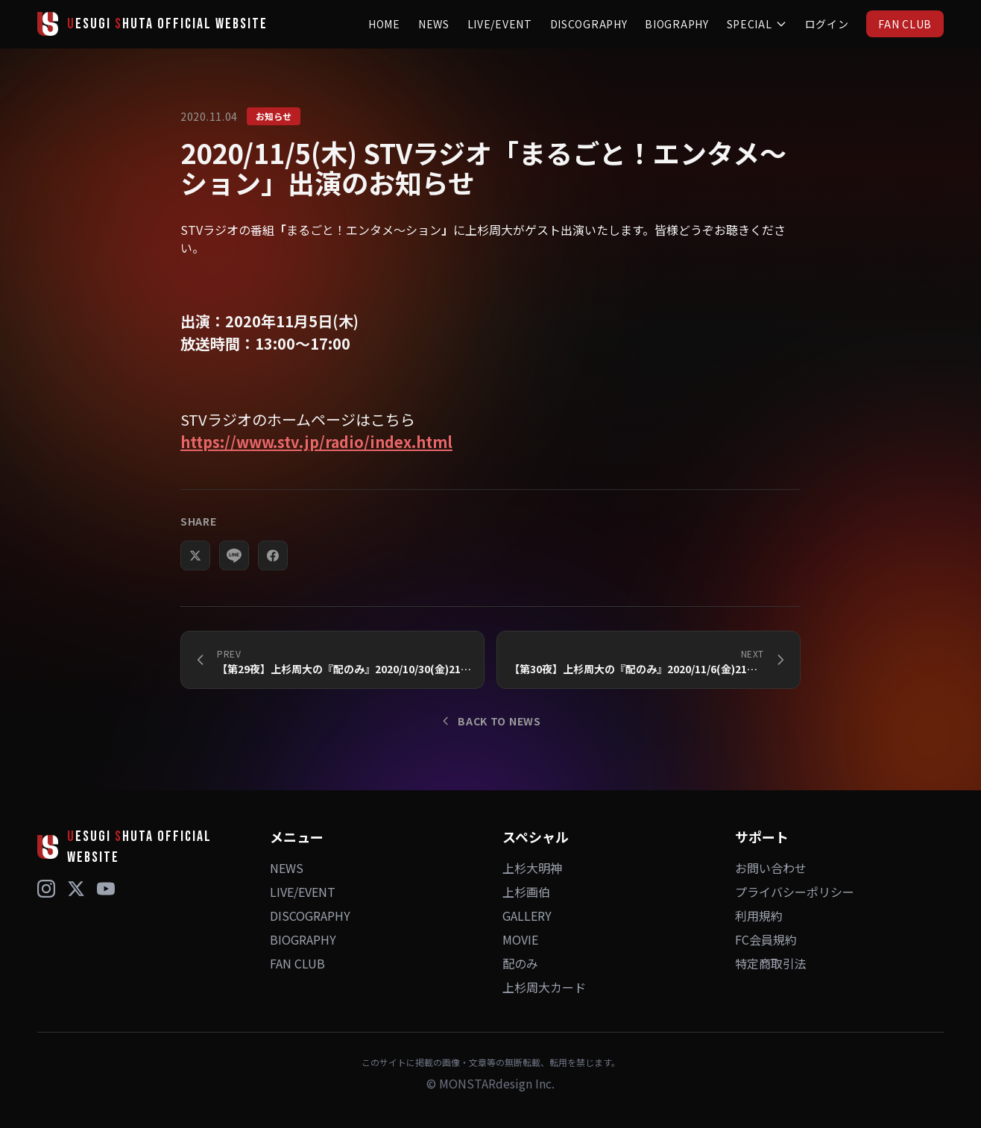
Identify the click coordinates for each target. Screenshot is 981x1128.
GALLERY (527, 915)
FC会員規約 (766, 939)
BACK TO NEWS (490, 720)
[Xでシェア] (195, 565)
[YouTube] (106, 889)
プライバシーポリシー (794, 892)
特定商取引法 (771, 963)
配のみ (520, 963)
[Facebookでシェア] (273, 565)
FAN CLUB (905, 23)
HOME (384, 23)
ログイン (827, 23)
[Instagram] (46, 889)
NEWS (434, 23)
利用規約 (759, 915)
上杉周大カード (544, 987)
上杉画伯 (526, 892)
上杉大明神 (532, 868)
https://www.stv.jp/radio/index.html (316, 442)
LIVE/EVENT (499, 23)
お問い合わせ (771, 868)
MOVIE (520, 939)
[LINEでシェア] (234, 565)
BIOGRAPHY (676, 23)
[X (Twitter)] (76, 889)
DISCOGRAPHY (589, 23)
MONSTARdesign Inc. (497, 1083)
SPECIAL (757, 23)
